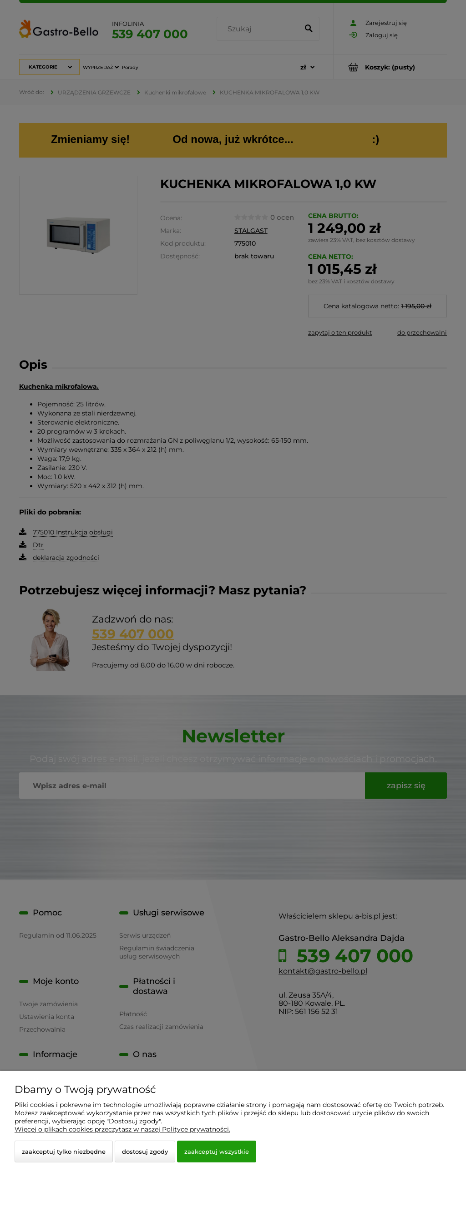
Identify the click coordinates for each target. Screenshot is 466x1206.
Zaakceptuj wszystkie (216, 1151)
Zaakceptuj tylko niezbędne (64, 1151)
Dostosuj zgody (145, 1151)
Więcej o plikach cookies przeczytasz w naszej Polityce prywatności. (122, 1129)
